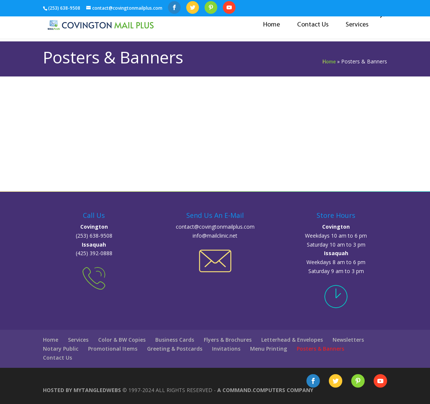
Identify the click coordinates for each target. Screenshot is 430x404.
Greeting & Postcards (174, 348)
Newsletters (348, 339)
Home (271, 24)
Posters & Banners (320, 348)
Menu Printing (268, 348)
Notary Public (60, 348)
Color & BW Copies (122, 339)
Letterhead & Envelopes (292, 339)
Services (357, 24)
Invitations (226, 348)
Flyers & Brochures (228, 339)
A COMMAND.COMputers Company (265, 390)
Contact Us (312, 24)
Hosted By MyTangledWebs (82, 390)
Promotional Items (112, 348)
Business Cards (174, 339)
